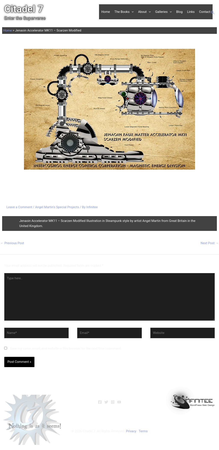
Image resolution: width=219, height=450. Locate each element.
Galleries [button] (163, 11)
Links (191, 12)
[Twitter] (106, 402)
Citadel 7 (23, 9)
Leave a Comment (19, 207)
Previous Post (12, 243)
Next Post (210, 243)
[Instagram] (113, 402)
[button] (132, 11)
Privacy (131, 431)
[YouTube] (119, 402)
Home (105, 12)
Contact (204, 12)
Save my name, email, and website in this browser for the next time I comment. (66, 348)
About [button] (144, 11)
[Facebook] (100, 402)
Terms (143, 431)
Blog (179, 12)
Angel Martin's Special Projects (57, 207)
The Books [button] (124, 11)
